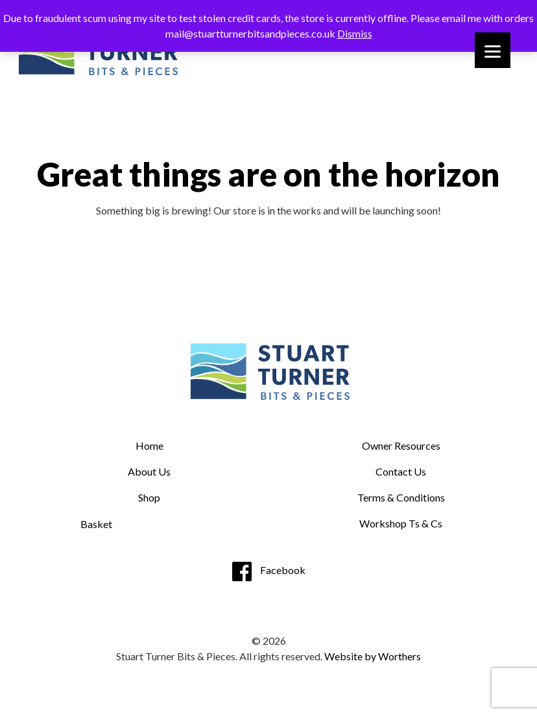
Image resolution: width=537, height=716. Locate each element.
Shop (149, 497)
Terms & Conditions (401, 497)
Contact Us (401, 471)
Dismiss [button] (354, 33)
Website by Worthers (372, 656)
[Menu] (492, 50)
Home (149, 445)
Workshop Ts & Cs (400, 523)
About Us (149, 471)
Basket (96, 524)
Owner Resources (401, 445)
